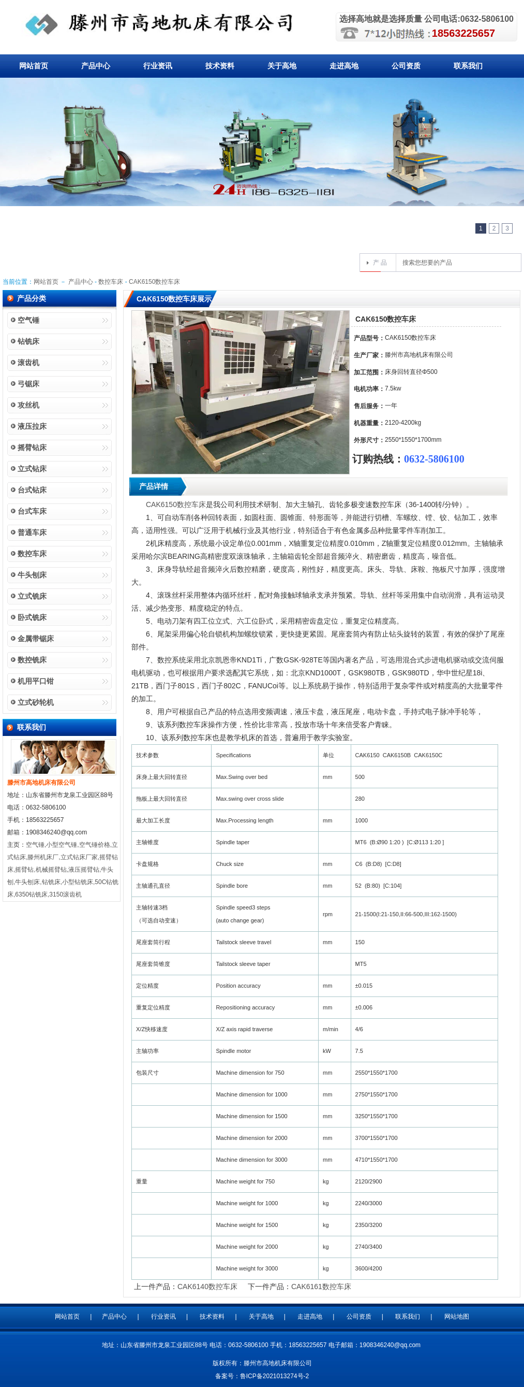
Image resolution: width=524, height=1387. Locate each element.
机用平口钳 (36, 681)
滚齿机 (28, 362)
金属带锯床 (36, 638)
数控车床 (110, 281)
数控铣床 (32, 660)
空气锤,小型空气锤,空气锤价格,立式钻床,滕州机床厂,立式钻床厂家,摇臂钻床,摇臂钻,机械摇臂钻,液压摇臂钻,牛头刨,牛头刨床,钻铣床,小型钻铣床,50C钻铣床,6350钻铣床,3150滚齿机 (62, 869)
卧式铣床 (32, 617)
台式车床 (32, 511)
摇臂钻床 (32, 447)
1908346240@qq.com (390, 1345)
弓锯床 (28, 384)
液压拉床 (32, 426)
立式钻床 (32, 469)
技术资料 (219, 66)
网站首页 (33, 66)
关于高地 (281, 66)
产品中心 (95, 66)
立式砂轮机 (36, 702)
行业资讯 (157, 66)
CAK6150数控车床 (154, 281)
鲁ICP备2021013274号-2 (274, 1376)
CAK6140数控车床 (207, 1286)
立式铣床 (32, 596)
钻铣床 (28, 341)
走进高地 (344, 66)
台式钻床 (32, 490)
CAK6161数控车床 (321, 1286)
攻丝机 (28, 405)
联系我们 (468, 66)
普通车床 (32, 532)
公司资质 (406, 66)
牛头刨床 (32, 575)
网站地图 (456, 1316)
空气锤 (28, 320)
